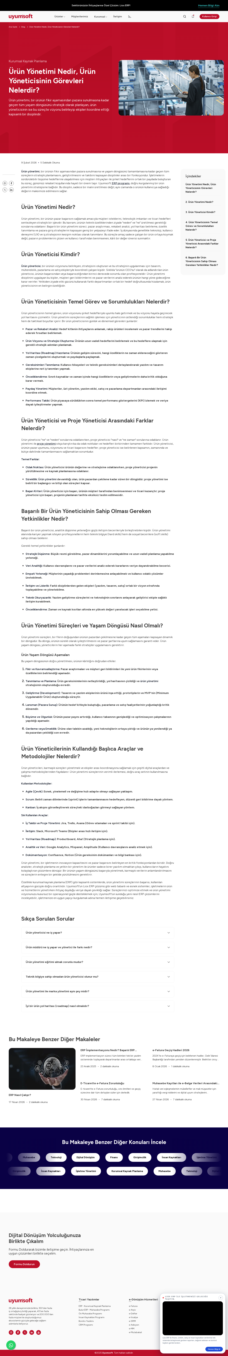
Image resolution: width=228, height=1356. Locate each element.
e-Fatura (133, 1306)
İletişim (117, 16)
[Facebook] (18, 1332)
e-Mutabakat (135, 1332)
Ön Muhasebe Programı (90, 1313)
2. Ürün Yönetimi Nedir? (199, 201)
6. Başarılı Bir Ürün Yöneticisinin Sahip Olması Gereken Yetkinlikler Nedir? (202, 261)
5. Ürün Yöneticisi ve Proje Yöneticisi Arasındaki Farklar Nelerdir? (202, 243)
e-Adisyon (134, 1325)
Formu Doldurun (24, 1264)
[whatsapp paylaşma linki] (4, 183)
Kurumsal (99, 16)
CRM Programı (86, 1325)
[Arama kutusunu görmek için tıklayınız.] (184, 16)
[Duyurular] (193, 16)
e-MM (131, 1328)
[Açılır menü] (106, 16)
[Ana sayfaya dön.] (29, 16)
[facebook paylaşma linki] (11, 183)
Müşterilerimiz (79, 16)
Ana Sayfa (13, 27)
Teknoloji (50, 1157)
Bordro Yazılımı (86, 1321)
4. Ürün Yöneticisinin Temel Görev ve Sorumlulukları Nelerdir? (202, 226)
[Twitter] (24, 1332)
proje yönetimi (46, 443)
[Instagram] (11, 1332)
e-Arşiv (132, 1310)
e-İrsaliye (133, 1317)
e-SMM (132, 1321)
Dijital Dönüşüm (80, 1157)
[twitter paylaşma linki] (4, 189)
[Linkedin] (31, 1332)
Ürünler (59, 16)
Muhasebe (23, 1157)
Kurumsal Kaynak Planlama (28, 61)
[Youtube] (38, 1332)
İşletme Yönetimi (201, 1157)
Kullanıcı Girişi (209, 16)
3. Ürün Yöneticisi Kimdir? (200, 212)
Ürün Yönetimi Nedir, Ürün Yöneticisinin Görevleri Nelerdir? (54, 27)
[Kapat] (220, 1298)
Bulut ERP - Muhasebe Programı (94, 1310)
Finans (108, 1157)
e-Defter (133, 1313)
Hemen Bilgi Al (214, 1349)
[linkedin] (11, 189)
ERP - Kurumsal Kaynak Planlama (95, 1306)
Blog (23, 27)
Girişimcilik (133, 1157)
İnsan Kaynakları (165, 1157)
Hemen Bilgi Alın (208, 5)
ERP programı (121, 183)
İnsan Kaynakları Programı (91, 1317)
